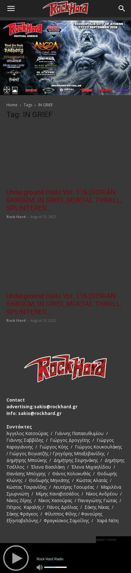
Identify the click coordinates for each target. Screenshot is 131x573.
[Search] (122, 8)
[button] (11, 8)
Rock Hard (16, 216)
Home (12, 105)
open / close (106, 539)
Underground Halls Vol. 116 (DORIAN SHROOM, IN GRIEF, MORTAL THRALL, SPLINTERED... (63, 200)
